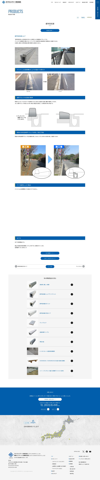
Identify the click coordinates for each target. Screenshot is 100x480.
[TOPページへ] (11, 2)
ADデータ (71, 456)
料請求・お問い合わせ (84, 456)
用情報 (70, 463)
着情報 (70, 461)
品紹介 (53, 471)
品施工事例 (71, 458)
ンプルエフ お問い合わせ (84, 458)
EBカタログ (54, 473)
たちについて (54, 458)
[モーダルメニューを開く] (97, 2)
